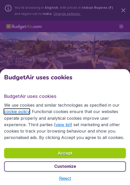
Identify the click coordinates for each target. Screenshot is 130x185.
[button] (65, 178)
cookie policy (17, 111)
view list (63, 124)
